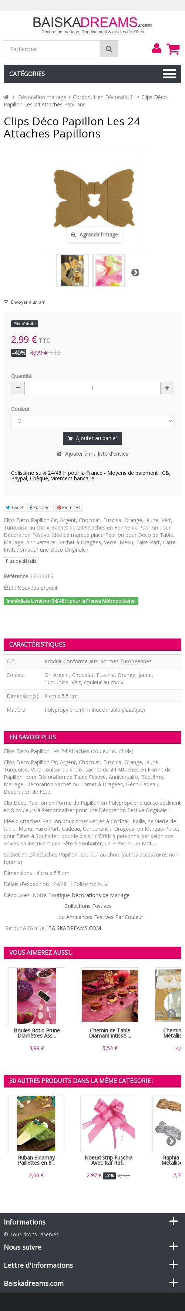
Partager (40, 507)
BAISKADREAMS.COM (74, 928)
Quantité (21, 375)
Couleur (21, 408)
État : (10, 587)
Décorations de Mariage (100, 895)
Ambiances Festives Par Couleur (104, 916)
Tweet (15, 507)
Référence (16, 576)
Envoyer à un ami (29, 302)
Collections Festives (88, 905)
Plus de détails (21, 561)
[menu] (156, 48)
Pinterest (69, 507)
